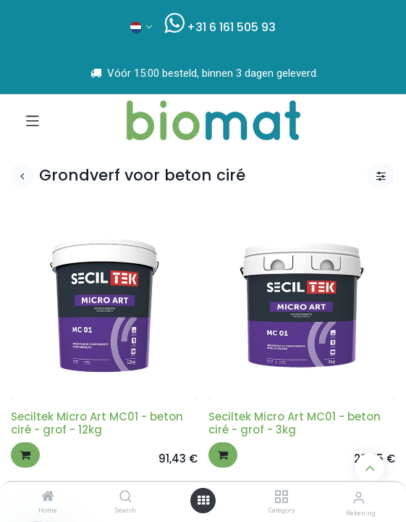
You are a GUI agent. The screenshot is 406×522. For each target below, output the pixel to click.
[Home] (47, 497)
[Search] (125, 497)
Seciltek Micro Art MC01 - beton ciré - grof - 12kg (97, 423)
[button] (25, 455)
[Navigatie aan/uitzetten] (32, 120)
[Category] (281, 497)
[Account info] (358, 497)
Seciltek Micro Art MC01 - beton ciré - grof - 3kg (294, 423)
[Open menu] (203, 501)
